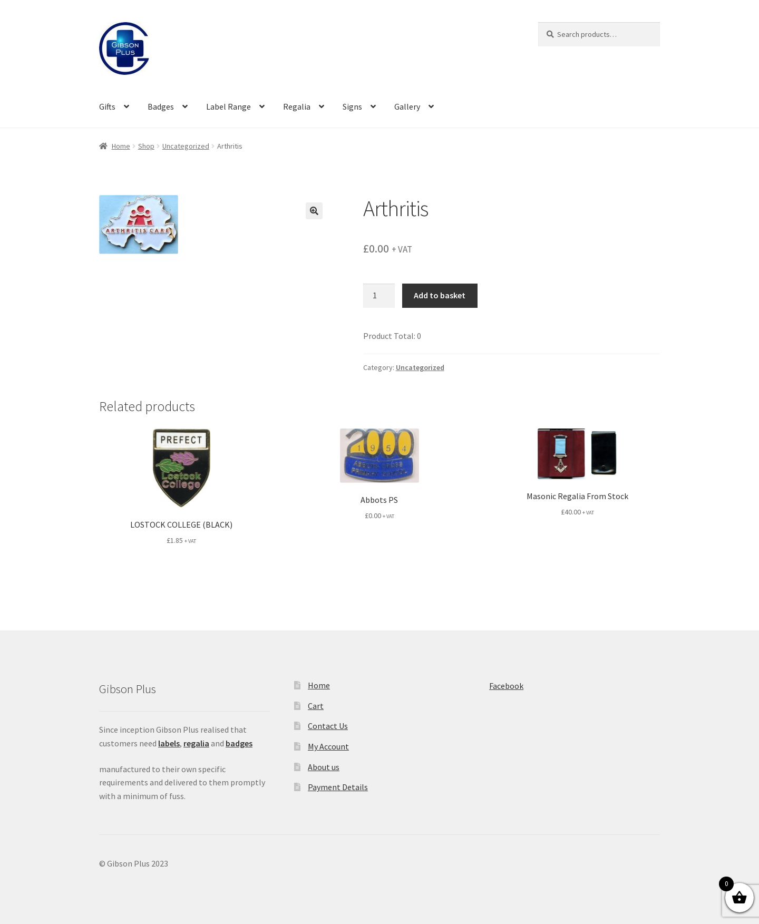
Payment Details (338, 787)
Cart (316, 706)
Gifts (107, 106)
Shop (146, 146)
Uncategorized (185, 146)
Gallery (407, 106)
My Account (328, 746)
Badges (161, 106)
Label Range (228, 106)
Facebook (506, 685)
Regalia (296, 106)
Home (121, 146)
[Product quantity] (379, 296)
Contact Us (328, 726)
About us (323, 767)
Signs (352, 106)
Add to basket (439, 295)
